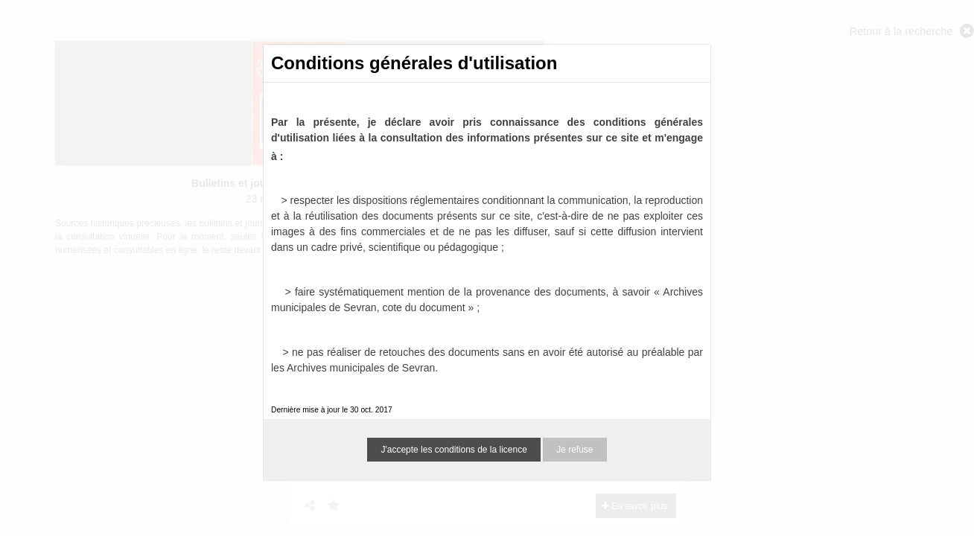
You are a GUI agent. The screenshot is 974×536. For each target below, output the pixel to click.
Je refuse (574, 449)
